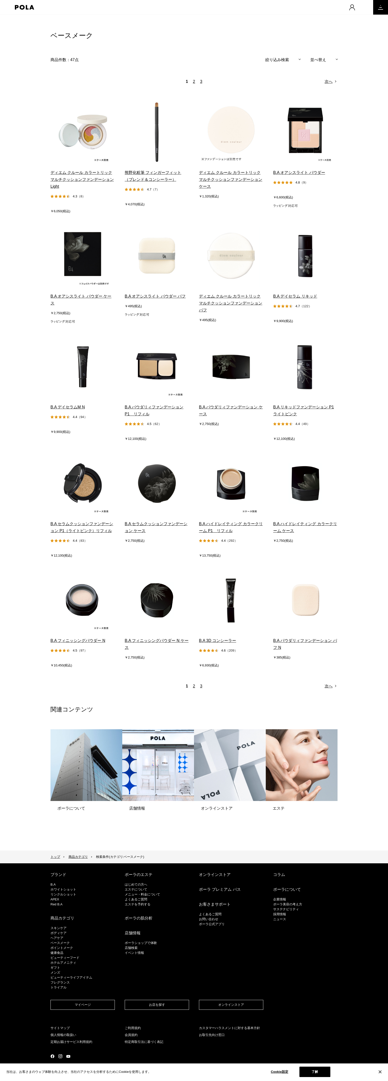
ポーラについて (287, 889)
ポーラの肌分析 (138, 918)
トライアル (58, 987)
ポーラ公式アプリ (212, 924)
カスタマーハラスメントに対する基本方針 (229, 1028)
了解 (315, 1072)
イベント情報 (134, 953)
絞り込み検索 (277, 60)
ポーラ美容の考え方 (287, 904)
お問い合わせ (208, 919)
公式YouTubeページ (68, 1056)
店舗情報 (133, 933)
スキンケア (58, 928)
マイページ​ (83, 1005)
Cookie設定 (279, 1072)
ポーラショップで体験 (141, 943)
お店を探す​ (157, 1005)
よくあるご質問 (136, 899)
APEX (54, 899)
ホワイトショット (63, 889)
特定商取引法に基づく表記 (144, 1042)
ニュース (279, 919)
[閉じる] (380, 1071)
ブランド (58, 874)
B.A (53, 884)
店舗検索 (131, 948)
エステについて (136, 889)
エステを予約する (137, 904)
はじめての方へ (136, 884)
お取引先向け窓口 (212, 1035)
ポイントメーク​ (61, 948)
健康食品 (56, 953)
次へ (329, 81)
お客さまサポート (215, 904)
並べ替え (318, 60)
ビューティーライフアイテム (71, 977)
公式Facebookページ (52, 1056)
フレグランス (60, 982)
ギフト (55, 967)
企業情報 (279, 899)
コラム (279, 874)
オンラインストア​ (231, 1005)
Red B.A (56, 904)
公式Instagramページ (60, 1056)
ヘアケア (56, 938)
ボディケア (58, 933)
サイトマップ (60, 1028)
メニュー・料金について (142, 894)
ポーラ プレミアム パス (220, 889)
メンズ (55, 972)
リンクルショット (63, 894)
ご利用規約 (133, 1028)
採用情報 (279, 914)
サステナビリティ (286, 909)
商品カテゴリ (78, 857)
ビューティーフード (64, 958)
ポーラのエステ (138, 874)
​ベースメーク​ (60, 943)
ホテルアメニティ (63, 962)
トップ (55, 857)
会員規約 (131, 1035)
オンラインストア (215, 874)
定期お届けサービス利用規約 (71, 1042)
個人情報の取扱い (63, 1035)
